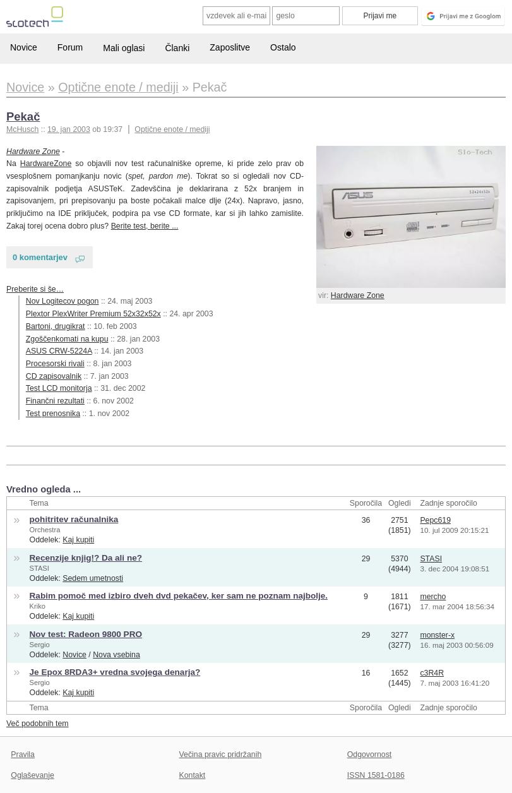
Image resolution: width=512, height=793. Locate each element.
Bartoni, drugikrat (55, 326)
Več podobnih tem (37, 723)
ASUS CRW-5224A (59, 351)
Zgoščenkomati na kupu (67, 339)
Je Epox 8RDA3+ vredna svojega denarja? (115, 672)
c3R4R (432, 673)
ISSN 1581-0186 (376, 775)
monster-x (437, 635)
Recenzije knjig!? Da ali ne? (86, 558)
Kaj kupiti (78, 539)
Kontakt (192, 775)
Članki (177, 48)
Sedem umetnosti (93, 578)
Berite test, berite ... (145, 226)
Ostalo (282, 47)
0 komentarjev (40, 257)
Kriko (37, 606)
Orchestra (45, 530)
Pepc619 (435, 520)
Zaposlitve (230, 47)
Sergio (40, 644)
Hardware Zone (357, 295)
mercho (433, 596)
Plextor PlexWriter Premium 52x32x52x (93, 313)
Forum (70, 47)
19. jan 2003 (68, 129)
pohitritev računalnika (74, 519)
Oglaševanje (32, 775)
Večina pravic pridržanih (220, 754)
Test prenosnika (53, 413)
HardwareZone (45, 163)
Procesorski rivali (55, 363)
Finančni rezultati (55, 400)
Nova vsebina (116, 654)
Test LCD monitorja (59, 388)
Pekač (23, 116)
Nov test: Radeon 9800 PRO (86, 634)
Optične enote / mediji (172, 129)
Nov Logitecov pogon (62, 301)
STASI (39, 568)
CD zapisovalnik (53, 376)
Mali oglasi (124, 48)
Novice (23, 47)
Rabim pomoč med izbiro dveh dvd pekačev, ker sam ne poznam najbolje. (179, 595)
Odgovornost (369, 754)
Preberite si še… (35, 289)
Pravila (23, 754)
